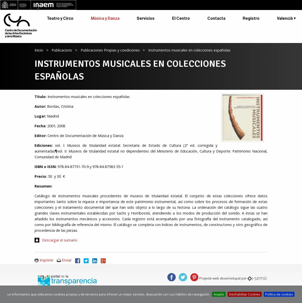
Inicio (39, 50)
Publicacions (62, 50)
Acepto (219, 294)
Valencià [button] (285, 18)
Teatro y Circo (60, 18)
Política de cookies (279, 294)
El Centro (181, 18)
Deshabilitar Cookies (244, 294)
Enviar (67, 260)
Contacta (216, 18)
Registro (251, 18)
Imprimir (46, 260)
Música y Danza (105, 18)
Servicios (146, 18)
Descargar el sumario (59, 240)
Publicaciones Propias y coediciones (110, 50)
